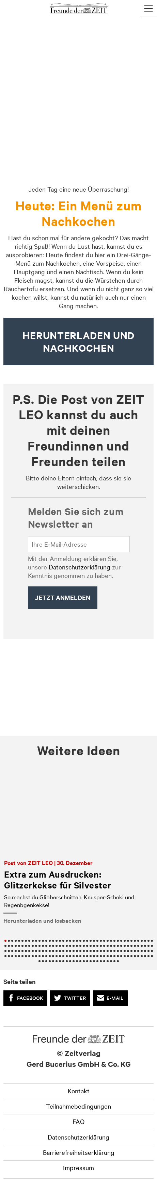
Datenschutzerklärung (79, 567)
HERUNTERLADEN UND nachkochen (78, 341)
